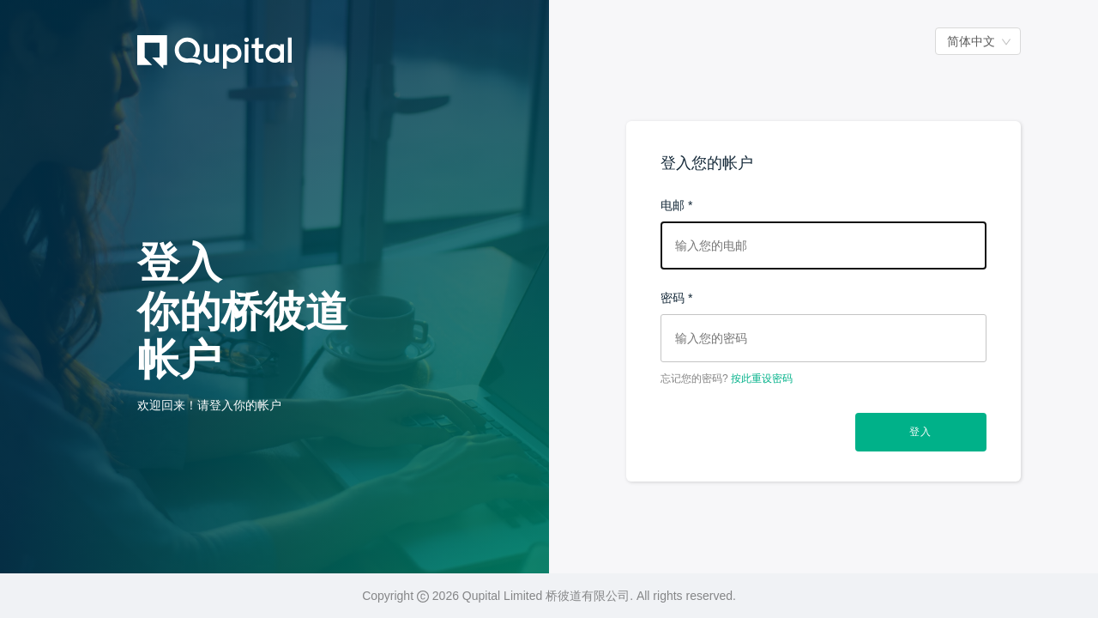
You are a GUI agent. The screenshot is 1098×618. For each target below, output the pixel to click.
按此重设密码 (762, 379)
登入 (920, 432)
